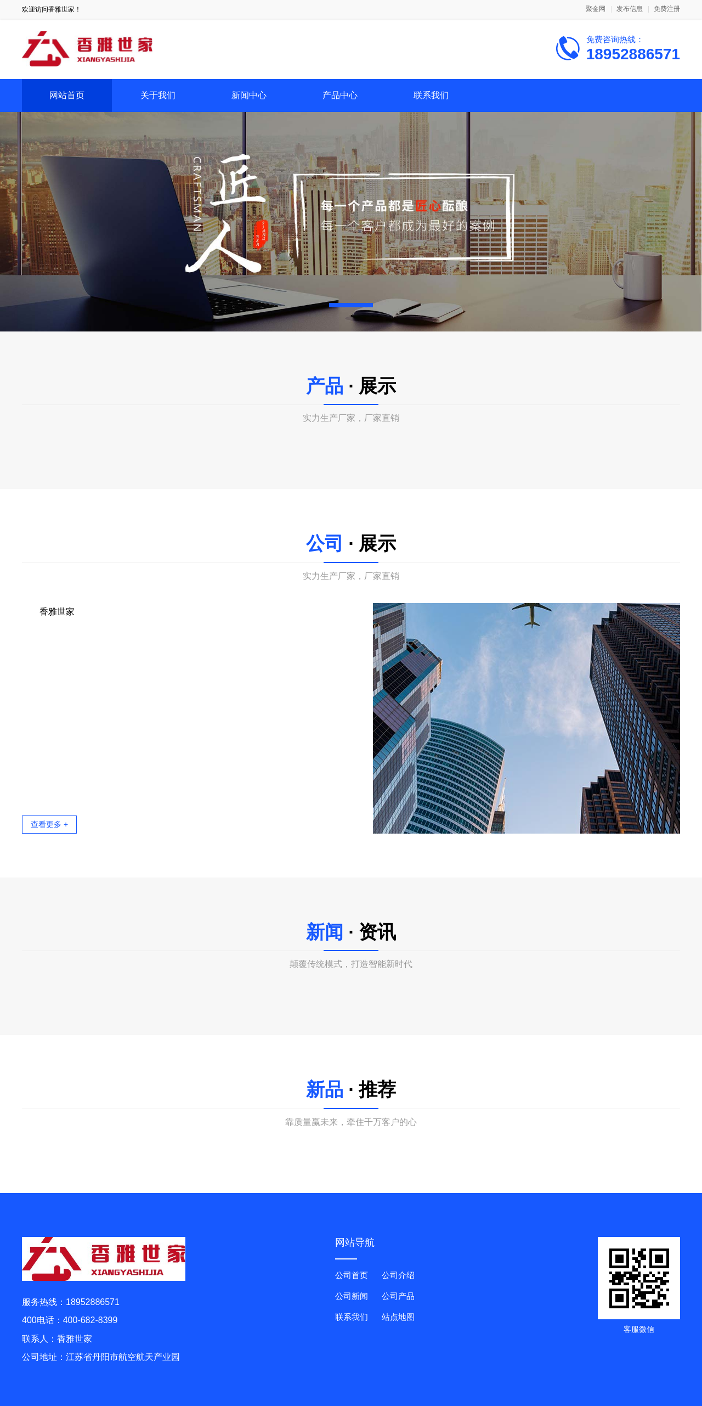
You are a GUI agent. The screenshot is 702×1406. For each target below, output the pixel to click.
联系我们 (431, 95)
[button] (351, 305)
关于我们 (158, 95)
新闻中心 (249, 95)
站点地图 (398, 1316)
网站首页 (66, 95)
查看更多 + (49, 824)
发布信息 (629, 9)
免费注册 (667, 9)
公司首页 (351, 1275)
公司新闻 (351, 1296)
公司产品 (398, 1296)
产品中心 (340, 95)
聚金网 (595, 9)
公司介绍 (398, 1275)
